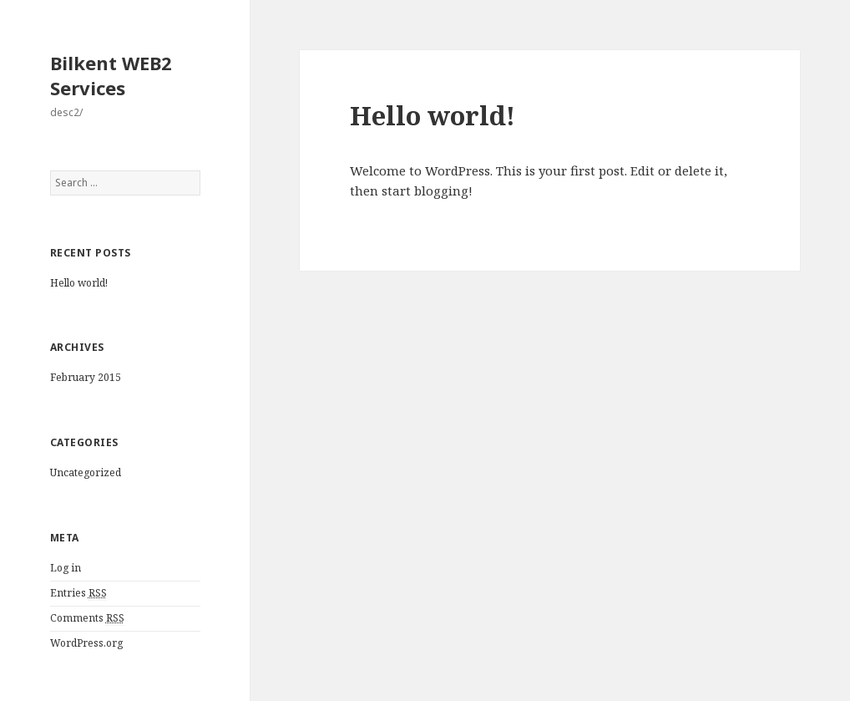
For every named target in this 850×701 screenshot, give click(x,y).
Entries (78, 593)
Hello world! (79, 283)
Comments (87, 618)
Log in (65, 568)
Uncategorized (85, 472)
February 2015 (85, 377)
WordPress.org (86, 643)
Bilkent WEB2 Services (111, 75)
